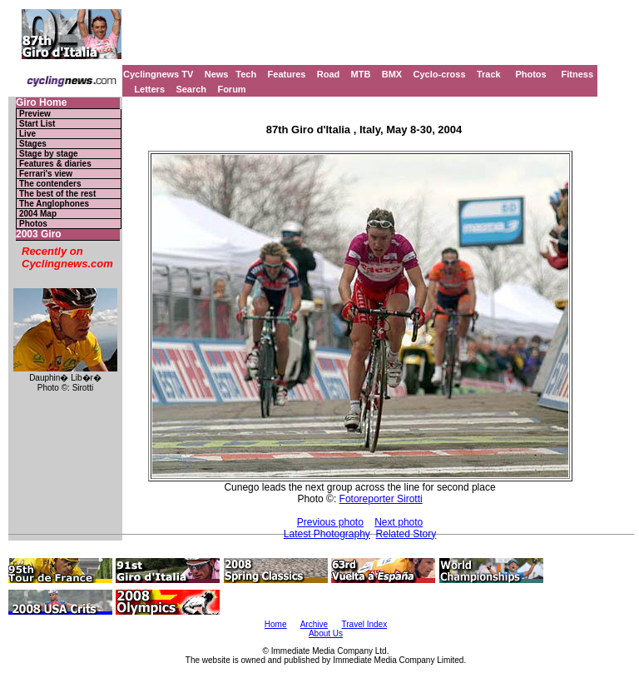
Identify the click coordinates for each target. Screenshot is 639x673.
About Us (326, 633)
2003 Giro (39, 234)
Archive (314, 624)
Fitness (577, 74)
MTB (361, 74)
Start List (37, 123)
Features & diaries (55, 163)
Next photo (398, 522)
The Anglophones (54, 203)
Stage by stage (48, 153)
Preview (35, 113)
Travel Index (365, 624)
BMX (392, 74)
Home (276, 624)
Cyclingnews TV (158, 74)
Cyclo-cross (440, 74)
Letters (149, 89)
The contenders (50, 183)
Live (27, 133)
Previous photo (330, 522)
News (217, 74)
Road (328, 74)
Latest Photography (327, 534)
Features (287, 74)
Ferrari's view (45, 173)
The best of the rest (57, 193)
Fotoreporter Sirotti (381, 499)
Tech (245, 74)
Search (191, 89)
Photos (530, 74)
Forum (231, 89)
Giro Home (41, 102)
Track (489, 74)
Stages (33, 143)
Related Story (406, 534)
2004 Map (38, 213)
